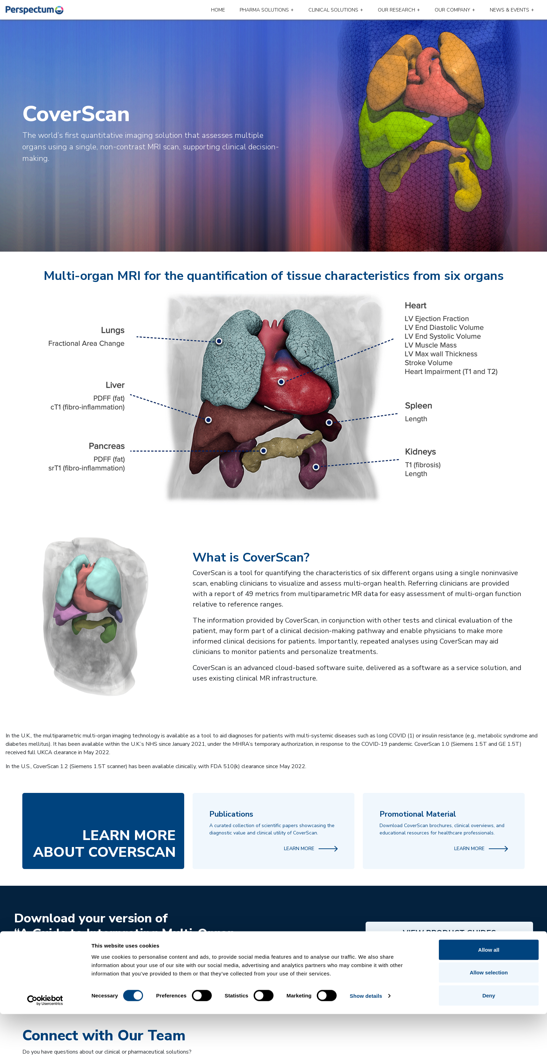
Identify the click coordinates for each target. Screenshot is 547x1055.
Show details (366, 1037)
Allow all (489, 991)
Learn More (311, 848)
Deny (488, 1036)
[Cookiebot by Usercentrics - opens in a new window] (45, 1041)
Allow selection (489, 1014)
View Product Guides (449, 933)
